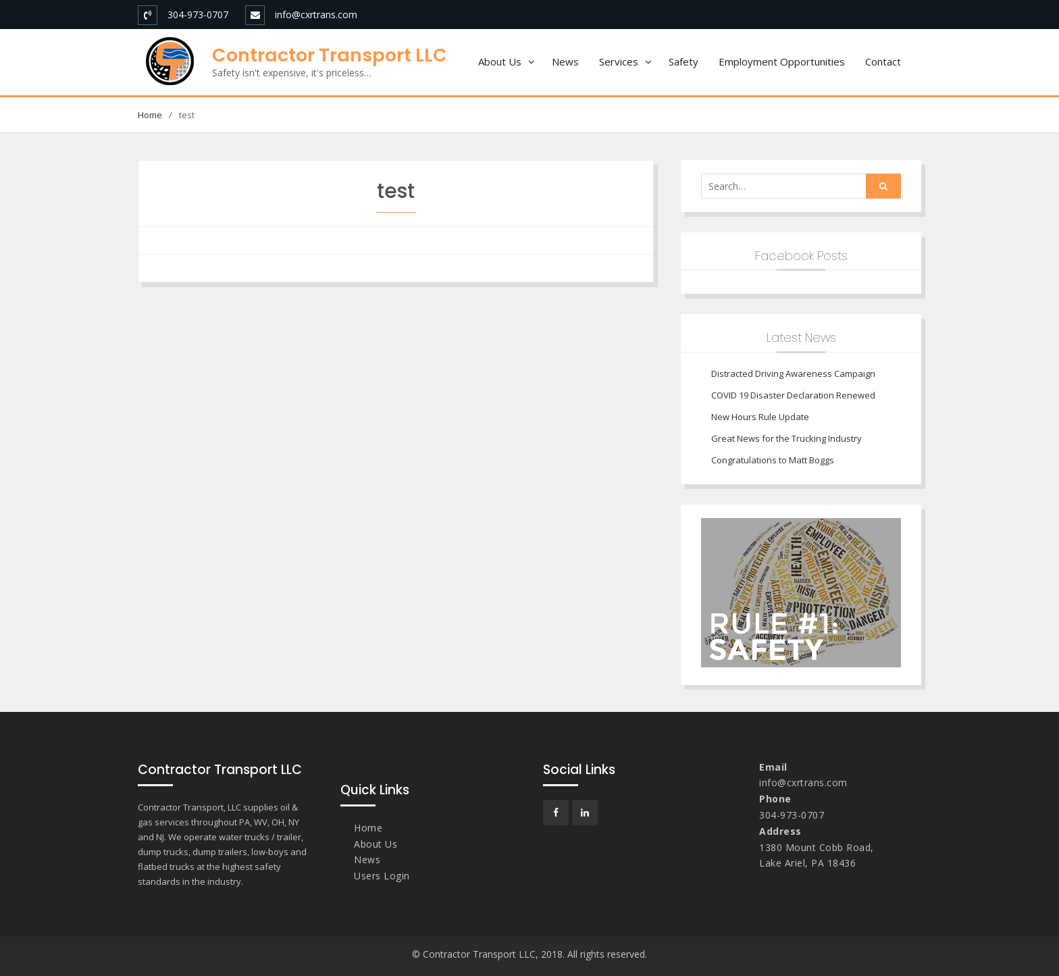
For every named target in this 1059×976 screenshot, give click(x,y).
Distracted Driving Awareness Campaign (793, 373)
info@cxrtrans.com (316, 14)
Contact (883, 61)
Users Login (382, 875)
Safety (683, 61)
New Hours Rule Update (760, 417)
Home (368, 827)
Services (618, 61)
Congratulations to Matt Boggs (772, 460)
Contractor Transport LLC (329, 55)
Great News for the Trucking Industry (786, 438)
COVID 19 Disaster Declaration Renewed (793, 395)
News (565, 61)
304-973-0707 (197, 14)
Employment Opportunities (782, 61)
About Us (499, 61)
